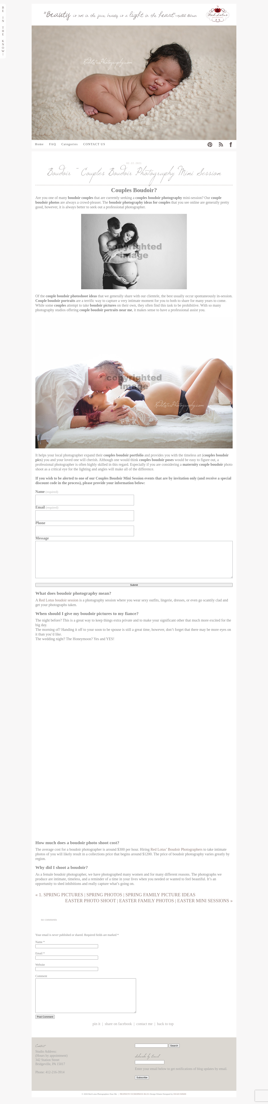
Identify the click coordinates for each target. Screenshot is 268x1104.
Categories (69, 144)
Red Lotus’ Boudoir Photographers (176, 849)
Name (46, 492)
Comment (41, 976)
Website (40, 964)
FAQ (52, 144)
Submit (134, 585)
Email (46, 507)
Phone (40, 523)
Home (39, 144)
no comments (49, 919)
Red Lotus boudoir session (58, 600)
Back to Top (165, 1030)
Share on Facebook (118, 1030)
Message (42, 538)
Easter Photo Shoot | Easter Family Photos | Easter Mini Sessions (149, 900)
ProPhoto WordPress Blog (134, 1101)
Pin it (96, 1030)
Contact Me (144, 1030)
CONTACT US (94, 144)
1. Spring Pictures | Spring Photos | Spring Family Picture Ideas (115, 894)
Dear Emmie (179, 1101)
